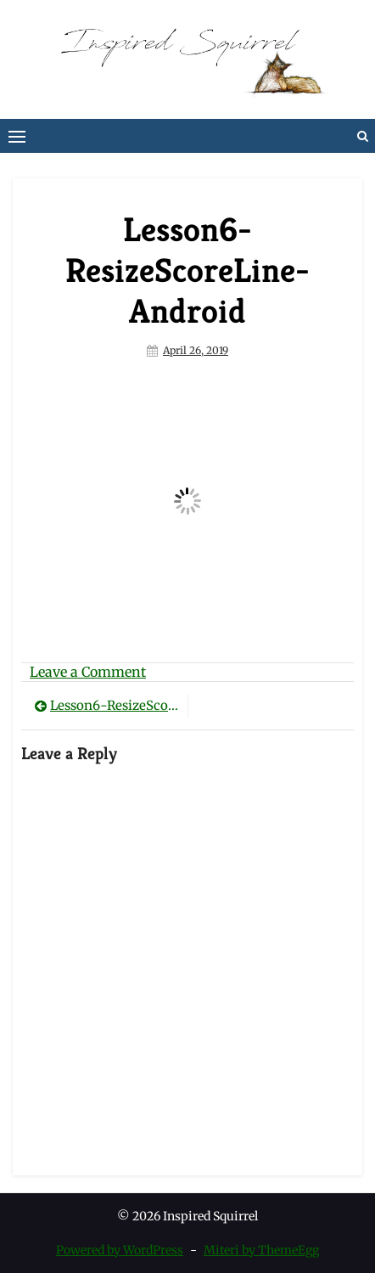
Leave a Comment (88, 671)
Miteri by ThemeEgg (261, 1250)
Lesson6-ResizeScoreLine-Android (114, 705)
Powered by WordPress (119, 1250)
